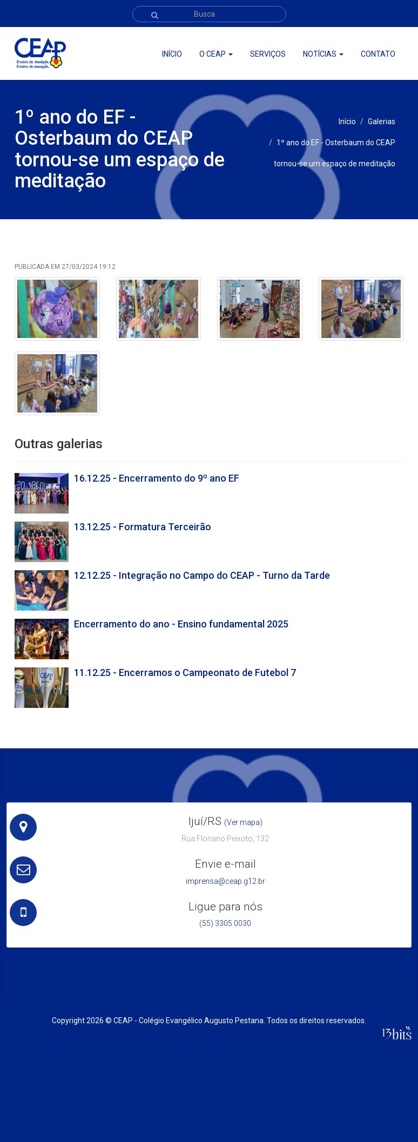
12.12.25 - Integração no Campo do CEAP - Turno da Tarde (202, 575)
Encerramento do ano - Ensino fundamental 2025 (181, 624)
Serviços (268, 54)
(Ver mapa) (243, 822)
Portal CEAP (329, 38)
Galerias (381, 121)
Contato (378, 54)
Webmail (372, 38)
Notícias (323, 54)
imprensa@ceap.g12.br (225, 881)
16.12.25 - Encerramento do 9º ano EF (156, 478)
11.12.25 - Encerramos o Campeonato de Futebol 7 (185, 672)
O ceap (216, 54)
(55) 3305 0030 (225, 923)
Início (172, 54)
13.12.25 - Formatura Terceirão (142, 526)
